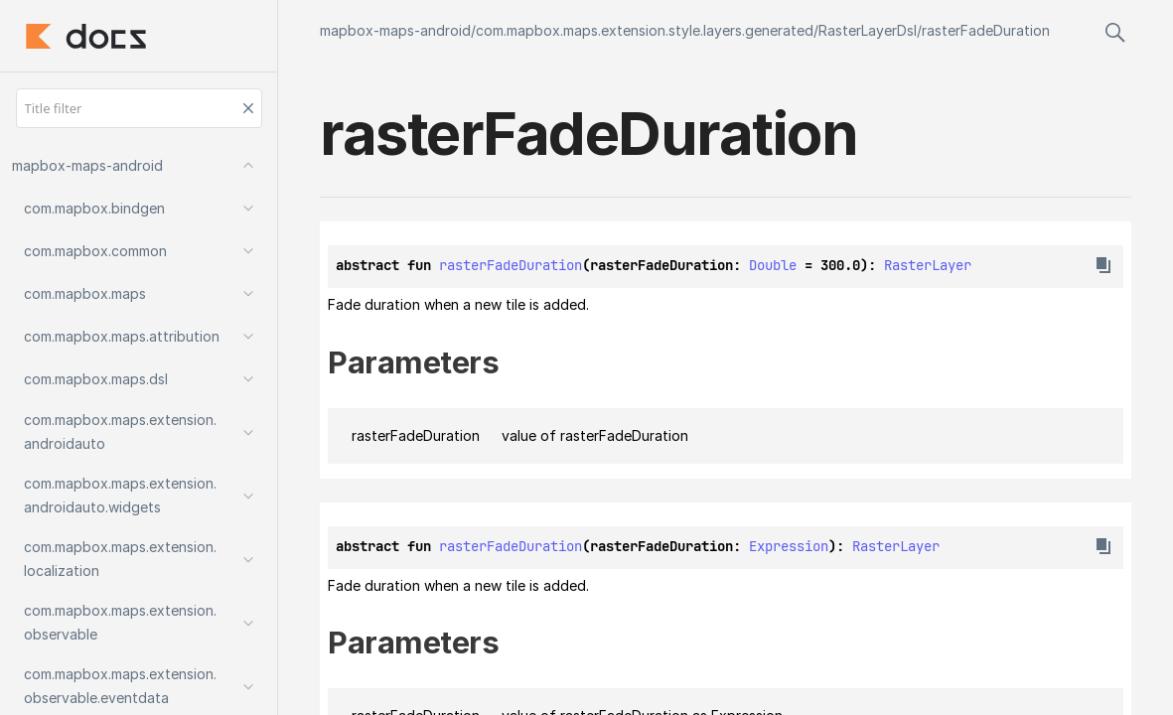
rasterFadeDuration (986, 30)
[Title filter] (139, 108)
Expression (788, 546)
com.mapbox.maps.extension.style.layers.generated (644, 30)
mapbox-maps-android (395, 30)
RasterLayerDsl (867, 30)
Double (773, 265)
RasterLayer (927, 265)
